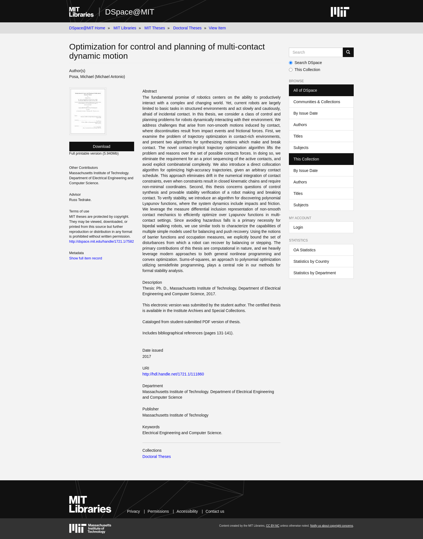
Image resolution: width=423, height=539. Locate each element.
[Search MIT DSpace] (316, 52)
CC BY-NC (272, 525)
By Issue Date (305, 113)
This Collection (304, 69)
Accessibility (187, 511)
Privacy (133, 511)
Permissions (158, 511)
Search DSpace (305, 62)
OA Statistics (304, 250)
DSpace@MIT (129, 12)
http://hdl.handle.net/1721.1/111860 (173, 374)
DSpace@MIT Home (87, 28)
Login (298, 227)
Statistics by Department (314, 273)
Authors (300, 124)
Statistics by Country (311, 261)
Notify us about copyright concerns (331, 525)
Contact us (215, 511)
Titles (298, 136)
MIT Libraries (124, 28)
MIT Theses (154, 28)
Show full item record (85, 258)
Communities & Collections (316, 102)
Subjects (300, 147)
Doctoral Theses (187, 28)
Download (101, 146)
